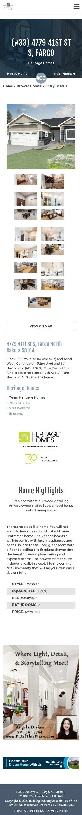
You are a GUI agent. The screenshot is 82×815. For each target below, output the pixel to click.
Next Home (64, 74)
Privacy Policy (57, 811)
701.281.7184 (19, 403)
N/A (60, 796)
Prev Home (17, 74)
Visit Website (19, 408)
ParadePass (66, 804)
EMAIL (16, 414)
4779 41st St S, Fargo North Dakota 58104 (34, 347)
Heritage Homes (23, 388)
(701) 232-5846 (38, 796)
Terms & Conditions (29, 811)
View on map (41, 326)
